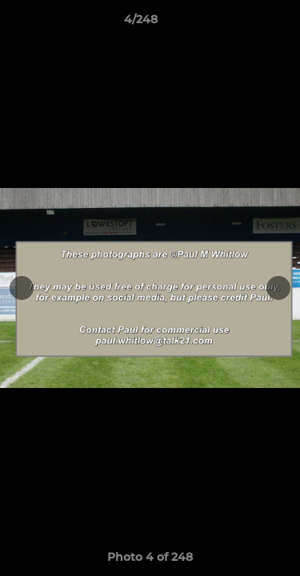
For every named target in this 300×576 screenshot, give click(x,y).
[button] (242, 23)
